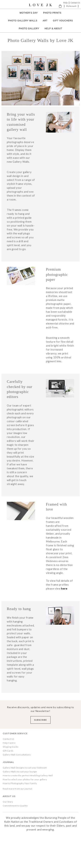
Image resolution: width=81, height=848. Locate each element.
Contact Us (75, 2)
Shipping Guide (10, 746)
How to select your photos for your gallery (25, 779)
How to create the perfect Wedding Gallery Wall (28, 775)
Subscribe (40, 719)
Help (65, 2)
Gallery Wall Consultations (17, 754)
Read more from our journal (17, 788)
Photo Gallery (29, 28)
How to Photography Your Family (20, 783)
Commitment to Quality (15, 805)
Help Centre (9, 743)
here (64, 588)
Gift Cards (8, 750)
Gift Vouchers (63, 20)
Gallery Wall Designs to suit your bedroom (25, 767)
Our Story (8, 801)
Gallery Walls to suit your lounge (20, 771)
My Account (71, 6)
